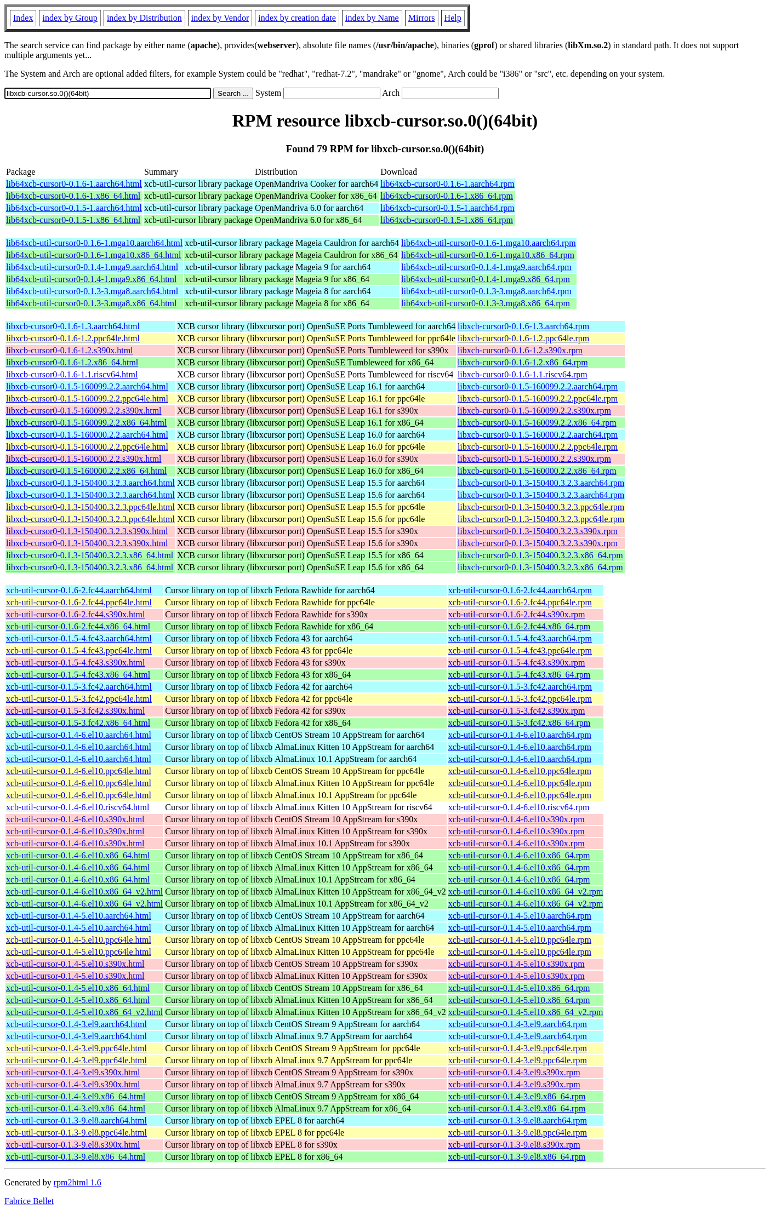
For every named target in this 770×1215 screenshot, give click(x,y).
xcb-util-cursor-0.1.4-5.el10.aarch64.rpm (519, 915)
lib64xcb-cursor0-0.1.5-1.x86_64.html (73, 220)
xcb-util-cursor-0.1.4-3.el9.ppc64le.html (76, 1048)
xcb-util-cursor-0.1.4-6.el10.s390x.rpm (516, 819)
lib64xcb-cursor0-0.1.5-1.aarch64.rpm (447, 208)
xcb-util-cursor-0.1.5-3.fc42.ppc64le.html (79, 698)
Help (452, 17)
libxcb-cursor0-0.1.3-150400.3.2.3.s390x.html (87, 531)
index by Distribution (144, 17)
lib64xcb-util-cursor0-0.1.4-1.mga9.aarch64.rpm (486, 267)
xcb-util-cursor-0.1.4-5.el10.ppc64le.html (78, 939)
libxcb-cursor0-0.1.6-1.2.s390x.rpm (520, 350)
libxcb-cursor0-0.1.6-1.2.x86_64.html (72, 362)
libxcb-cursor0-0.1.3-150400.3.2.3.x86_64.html (89, 555)
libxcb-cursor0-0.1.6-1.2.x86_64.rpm (523, 362)
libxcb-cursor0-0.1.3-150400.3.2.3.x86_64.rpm (540, 555)
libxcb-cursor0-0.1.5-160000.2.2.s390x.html (84, 458)
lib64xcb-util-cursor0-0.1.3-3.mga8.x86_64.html (91, 303)
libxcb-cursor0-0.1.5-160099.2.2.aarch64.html (87, 386)
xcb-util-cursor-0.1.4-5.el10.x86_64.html (78, 988)
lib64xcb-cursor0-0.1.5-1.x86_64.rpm (446, 220)
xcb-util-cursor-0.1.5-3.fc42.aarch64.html (79, 686)
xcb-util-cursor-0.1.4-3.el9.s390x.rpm (514, 1072)
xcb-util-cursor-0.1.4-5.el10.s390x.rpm (516, 963)
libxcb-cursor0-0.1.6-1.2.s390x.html (69, 350)
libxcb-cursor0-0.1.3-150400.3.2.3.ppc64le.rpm (541, 507)
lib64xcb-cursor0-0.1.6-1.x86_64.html (73, 195)
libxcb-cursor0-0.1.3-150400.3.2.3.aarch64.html (90, 483)
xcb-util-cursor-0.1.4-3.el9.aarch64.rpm (517, 1024)
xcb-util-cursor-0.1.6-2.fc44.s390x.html (75, 614)
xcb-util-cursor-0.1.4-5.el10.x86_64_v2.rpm (525, 1012)
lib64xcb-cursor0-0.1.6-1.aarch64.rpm (447, 183)
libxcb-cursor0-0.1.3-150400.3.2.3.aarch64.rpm (541, 483)
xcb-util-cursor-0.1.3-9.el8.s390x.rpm (514, 1144)
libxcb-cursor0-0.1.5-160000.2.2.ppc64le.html (87, 446)
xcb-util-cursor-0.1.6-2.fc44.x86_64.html (78, 626)
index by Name (372, 17)
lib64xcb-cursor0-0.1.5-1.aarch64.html (74, 208)
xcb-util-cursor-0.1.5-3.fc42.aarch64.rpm (520, 686)
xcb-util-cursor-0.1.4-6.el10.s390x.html (75, 819)
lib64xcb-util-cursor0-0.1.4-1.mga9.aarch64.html (92, 267)
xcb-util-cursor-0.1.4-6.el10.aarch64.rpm (519, 735)
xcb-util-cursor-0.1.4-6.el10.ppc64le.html (78, 771)
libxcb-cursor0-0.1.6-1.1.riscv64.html (72, 374)
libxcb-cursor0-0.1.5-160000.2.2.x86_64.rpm (537, 470)
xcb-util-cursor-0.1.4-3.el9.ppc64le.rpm (517, 1048)
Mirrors (421, 17)
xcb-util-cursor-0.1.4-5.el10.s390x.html (75, 963)
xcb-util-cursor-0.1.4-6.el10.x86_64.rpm (519, 855)
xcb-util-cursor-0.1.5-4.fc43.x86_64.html (78, 674)
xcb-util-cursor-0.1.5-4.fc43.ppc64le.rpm (520, 650)
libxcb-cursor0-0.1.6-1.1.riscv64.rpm (523, 374)
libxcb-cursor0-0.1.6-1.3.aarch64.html (73, 326)
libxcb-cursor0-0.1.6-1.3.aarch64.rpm (523, 326)
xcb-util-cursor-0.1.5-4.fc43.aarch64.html (79, 638)
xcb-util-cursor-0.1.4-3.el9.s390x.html (73, 1072)
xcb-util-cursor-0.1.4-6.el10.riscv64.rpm (519, 807)
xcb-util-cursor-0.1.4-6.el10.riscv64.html (77, 807)
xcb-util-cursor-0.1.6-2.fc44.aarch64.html (79, 590)
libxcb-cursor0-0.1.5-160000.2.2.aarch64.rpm (538, 434)
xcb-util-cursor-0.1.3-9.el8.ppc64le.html (76, 1132)
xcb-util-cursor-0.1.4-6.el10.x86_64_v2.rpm (525, 891)
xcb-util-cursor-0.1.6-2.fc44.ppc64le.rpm (520, 602)
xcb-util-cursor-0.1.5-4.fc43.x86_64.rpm (519, 674)
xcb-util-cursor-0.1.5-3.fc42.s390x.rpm (516, 710)
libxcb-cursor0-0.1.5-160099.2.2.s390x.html (84, 410)
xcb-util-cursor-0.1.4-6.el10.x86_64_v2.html (84, 891)
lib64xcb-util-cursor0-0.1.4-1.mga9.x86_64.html (91, 279)
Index (23, 17)
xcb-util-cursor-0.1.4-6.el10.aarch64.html (78, 735)
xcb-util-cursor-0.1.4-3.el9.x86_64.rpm (517, 1096)
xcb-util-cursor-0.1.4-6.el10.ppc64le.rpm (519, 771)
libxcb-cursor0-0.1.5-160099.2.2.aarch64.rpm (538, 386)
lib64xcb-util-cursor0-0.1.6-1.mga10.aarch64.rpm (488, 243)
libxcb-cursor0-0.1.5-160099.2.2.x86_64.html (86, 422)
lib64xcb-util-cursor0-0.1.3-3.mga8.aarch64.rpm (486, 291)
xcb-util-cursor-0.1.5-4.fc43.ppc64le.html (79, 650)
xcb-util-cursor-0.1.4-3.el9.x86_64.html (75, 1096)
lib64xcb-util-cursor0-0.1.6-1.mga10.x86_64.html (93, 255)
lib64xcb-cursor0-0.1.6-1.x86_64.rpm (446, 195)
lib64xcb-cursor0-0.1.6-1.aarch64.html (74, 183)
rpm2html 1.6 (77, 1182)
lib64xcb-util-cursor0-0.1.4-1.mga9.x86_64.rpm (485, 279)
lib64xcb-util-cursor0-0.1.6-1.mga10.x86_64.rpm (487, 255)
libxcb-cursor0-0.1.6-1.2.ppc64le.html (73, 338)
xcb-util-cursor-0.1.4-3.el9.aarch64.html (76, 1024)
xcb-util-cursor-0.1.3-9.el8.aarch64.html (76, 1120)
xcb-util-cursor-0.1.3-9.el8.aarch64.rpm (517, 1120)
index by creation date (297, 17)
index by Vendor (220, 17)
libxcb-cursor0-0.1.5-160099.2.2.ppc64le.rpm (538, 398)
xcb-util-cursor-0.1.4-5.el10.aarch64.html (78, 915)
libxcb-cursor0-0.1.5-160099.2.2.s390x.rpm (534, 410)
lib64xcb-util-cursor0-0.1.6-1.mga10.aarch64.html (94, 243)
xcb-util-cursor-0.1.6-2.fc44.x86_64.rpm (519, 626)
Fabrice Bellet (29, 1201)
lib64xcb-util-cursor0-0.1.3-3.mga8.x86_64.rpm (485, 303)
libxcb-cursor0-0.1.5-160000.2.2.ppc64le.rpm (538, 446)
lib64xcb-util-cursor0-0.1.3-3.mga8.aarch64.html (92, 291)
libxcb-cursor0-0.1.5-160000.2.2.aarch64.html (87, 434)
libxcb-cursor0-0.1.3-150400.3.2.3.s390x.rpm (538, 531)
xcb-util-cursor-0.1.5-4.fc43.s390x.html (75, 662)
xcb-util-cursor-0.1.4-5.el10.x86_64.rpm (519, 988)
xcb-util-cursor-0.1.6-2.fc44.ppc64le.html (79, 602)
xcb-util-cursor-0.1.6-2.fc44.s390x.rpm (516, 614)
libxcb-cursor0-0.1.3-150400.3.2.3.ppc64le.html (90, 507)
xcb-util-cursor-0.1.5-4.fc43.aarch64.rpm (520, 638)
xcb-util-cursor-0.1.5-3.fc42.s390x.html (75, 710)
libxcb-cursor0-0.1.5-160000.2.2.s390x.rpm (534, 458)
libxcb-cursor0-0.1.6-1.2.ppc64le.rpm (523, 338)
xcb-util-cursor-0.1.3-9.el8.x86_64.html (75, 1156)
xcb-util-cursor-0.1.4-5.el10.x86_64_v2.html (84, 1012)
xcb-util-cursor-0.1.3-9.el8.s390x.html (73, 1144)
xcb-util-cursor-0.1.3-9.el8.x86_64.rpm (517, 1156)
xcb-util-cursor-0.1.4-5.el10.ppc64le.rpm (519, 939)
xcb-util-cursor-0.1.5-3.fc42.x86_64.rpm (519, 722)
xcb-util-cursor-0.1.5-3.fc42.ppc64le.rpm (520, 698)
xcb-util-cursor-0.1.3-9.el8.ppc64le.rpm (517, 1132)
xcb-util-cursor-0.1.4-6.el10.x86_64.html (78, 855)
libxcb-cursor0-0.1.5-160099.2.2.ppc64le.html (87, 398)
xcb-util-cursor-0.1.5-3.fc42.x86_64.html (78, 722)
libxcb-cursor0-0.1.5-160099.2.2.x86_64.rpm (537, 422)
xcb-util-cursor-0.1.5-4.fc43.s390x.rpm (516, 662)
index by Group (69, 17)
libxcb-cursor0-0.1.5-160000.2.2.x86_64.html (86, 470)
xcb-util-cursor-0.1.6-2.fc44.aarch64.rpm (520, 590)
